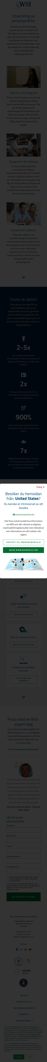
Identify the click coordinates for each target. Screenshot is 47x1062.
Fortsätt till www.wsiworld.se (23, 542)
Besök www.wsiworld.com (23, 550)
